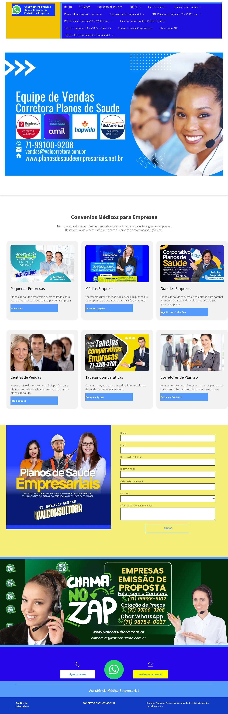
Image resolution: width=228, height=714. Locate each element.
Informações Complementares (136, 505)
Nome (123, 433)
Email (123, 445)
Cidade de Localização (132, 481)
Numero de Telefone (131, 457)
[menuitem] (69, 7)
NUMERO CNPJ (127, 469)
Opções (124, 493)
